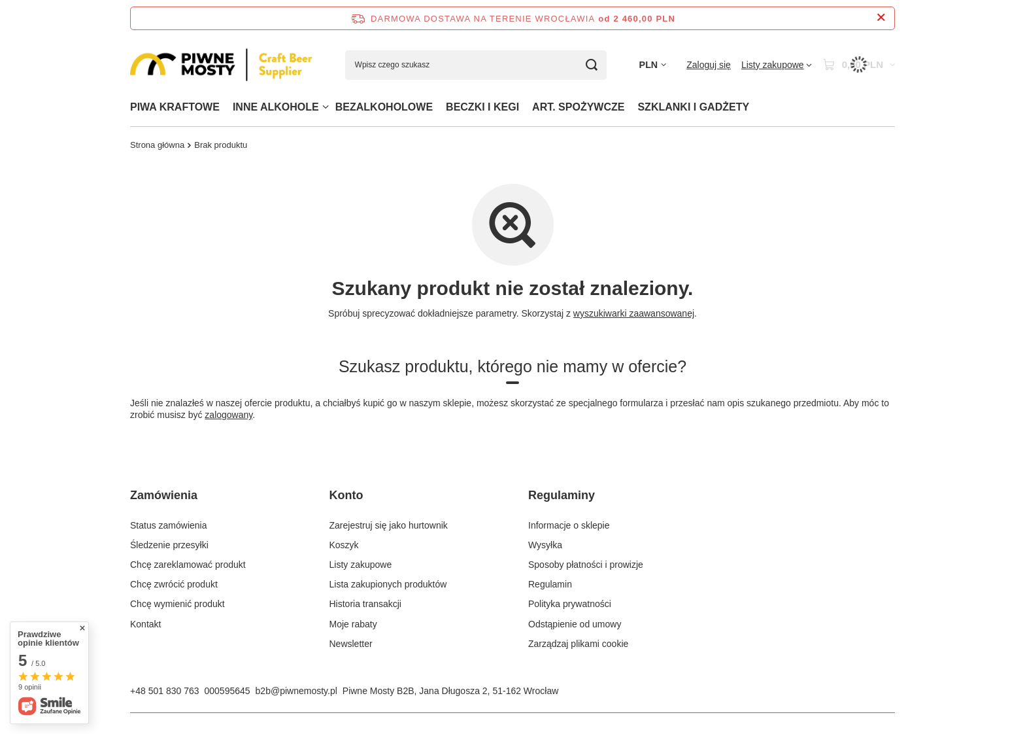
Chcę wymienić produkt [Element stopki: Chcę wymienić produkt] (177, 604)
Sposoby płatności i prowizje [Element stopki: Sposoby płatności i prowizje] (585, 564)
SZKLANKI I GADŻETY (693, 107)
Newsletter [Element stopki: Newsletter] (351, 643)
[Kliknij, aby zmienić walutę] (653, 65)
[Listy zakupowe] (776, 65)
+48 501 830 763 (164, 691)
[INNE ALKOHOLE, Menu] (325, 107)
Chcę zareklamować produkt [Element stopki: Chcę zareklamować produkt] (188, 564)
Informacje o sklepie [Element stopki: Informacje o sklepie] (569, 525)
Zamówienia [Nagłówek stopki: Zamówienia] (163, 495)
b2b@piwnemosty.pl (296, 691)
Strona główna (157, 145)
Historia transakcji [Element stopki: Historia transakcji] (365, 604)
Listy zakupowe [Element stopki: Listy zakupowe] (360, 564)
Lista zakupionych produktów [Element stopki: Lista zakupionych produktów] (388, 584)
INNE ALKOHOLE (276, 107)
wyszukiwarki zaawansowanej (633, 313)
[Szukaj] (592, 65)
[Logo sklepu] (221, 65)
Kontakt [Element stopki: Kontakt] (145, 624)
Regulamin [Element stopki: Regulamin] (550, 584)
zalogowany (228, 415)
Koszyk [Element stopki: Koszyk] (344, 545)
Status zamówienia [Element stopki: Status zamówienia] (168, 525)
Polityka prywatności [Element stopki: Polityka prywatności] (569, 604)
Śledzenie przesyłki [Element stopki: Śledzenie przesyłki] (169, 545)
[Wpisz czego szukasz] (476, 65)
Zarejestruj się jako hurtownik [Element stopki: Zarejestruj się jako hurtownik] (388, 525)
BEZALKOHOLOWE (384, 107)
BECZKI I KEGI (482, 107)
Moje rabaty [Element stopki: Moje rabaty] (353, 624)
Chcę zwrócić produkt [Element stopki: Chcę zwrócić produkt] (174, 584)
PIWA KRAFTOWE (175, 107)
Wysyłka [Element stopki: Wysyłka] (545, 545)
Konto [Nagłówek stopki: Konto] (346, 495)
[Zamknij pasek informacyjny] (880, 18)
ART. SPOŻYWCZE (578, 107)
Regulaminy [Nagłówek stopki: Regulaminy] (561, 495)
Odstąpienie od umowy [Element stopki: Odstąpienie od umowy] (574, 624)
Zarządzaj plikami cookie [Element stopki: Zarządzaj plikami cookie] (578, 643)
